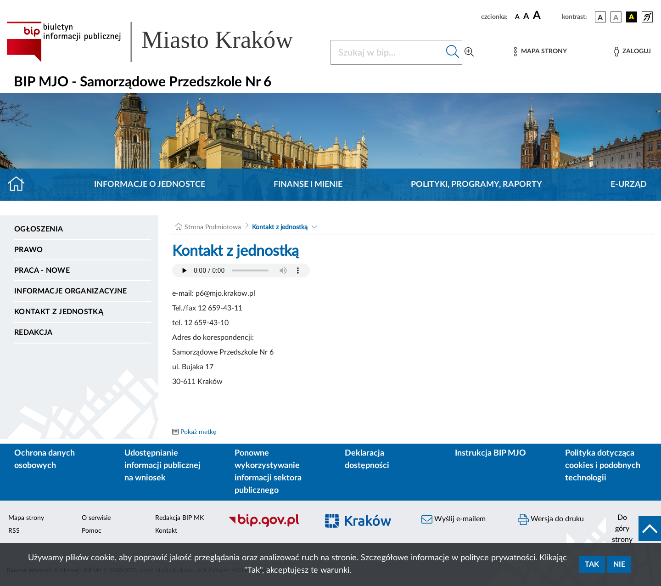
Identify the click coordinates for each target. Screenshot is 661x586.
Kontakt (166, 531)
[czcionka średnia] (526, 17)
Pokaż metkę (198, 432)
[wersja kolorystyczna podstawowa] (600, 17)
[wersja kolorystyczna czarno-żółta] (632, 17)
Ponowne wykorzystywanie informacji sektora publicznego (268, 472)
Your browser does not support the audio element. (241, 270)
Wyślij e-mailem (453, 519)
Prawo (28, 250)
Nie (619, 564)
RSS (14, 531)
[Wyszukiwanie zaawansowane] (469, 52)
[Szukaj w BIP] (387, 52)
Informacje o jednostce (149, 184)
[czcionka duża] (546, 15)
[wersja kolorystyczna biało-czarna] (616, 17)
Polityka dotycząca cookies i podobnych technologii (602, 465)
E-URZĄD (629, 184)
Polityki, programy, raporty (476, 184)
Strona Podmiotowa (213, 227)
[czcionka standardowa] (517, 16)
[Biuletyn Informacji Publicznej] (268, 526)
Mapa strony (26, 518)
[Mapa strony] (540, 51)
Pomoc (91, 531)
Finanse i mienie (308, 184)
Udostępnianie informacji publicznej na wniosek (162, 465)
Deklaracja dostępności (367, 459)
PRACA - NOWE (42, 270)
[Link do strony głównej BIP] (163, 42)
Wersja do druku (551, 519)
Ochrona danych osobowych (44, 459)
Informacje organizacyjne (70, 291)
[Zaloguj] (632, 51)
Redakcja (33, 332)
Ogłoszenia (38, 229)
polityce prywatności (497, 558)
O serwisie (96, 518)
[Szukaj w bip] (452, 52)
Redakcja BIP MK (179, 518)
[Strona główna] (20, 184)
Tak (592, 564)
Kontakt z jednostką (58, 312)
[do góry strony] (633, 528)
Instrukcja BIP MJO (490, 453)
